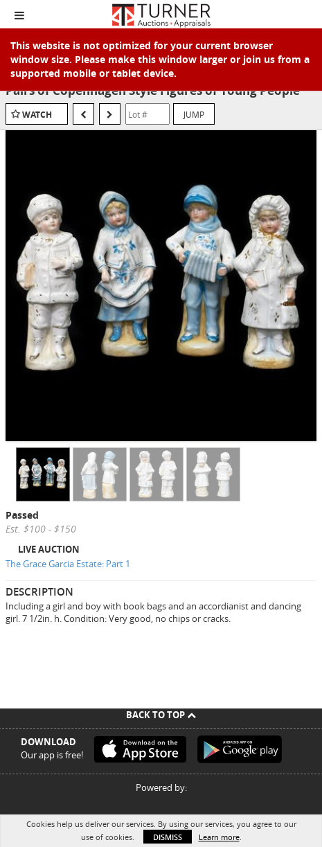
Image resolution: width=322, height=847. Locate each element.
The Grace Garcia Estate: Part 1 (68, 564)
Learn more (219, 837)
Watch (37, 115)
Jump (194, 114)
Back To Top (161, 714)
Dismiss (167, 837)
